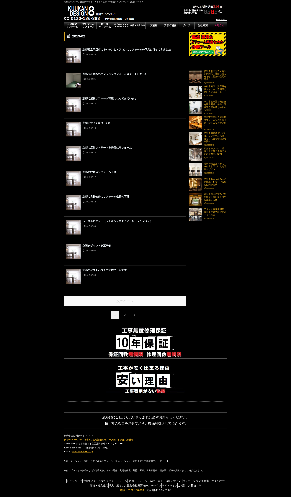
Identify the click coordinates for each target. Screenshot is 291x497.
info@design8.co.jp (82, 423)
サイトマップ (188, 456)
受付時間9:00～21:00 (145, 461)
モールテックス (168, 456)
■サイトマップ (221, 20)
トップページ (79, 451)
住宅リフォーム (100, 451)
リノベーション (211, 451)
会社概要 (149, 456)
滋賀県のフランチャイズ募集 (145, 491)
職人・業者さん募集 (128, 456)
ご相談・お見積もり (212, 456)
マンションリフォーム (126, 451)
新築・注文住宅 (104, 456)
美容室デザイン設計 (79, 456)
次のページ (125, 272)
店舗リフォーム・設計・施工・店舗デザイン (171, 451)
